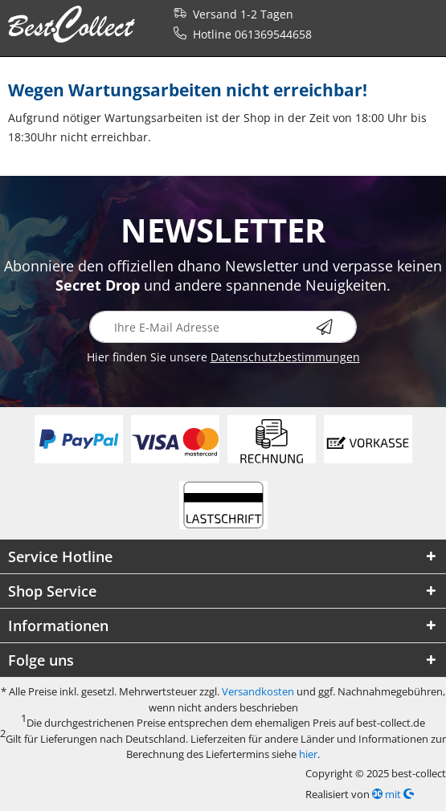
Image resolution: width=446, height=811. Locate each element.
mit (393, 794)
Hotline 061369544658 (239, 34)
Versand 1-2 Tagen (230, 14)
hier (308, 754)
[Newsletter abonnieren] (337, 327)
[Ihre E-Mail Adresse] (223, 327)
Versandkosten (258, 691)
